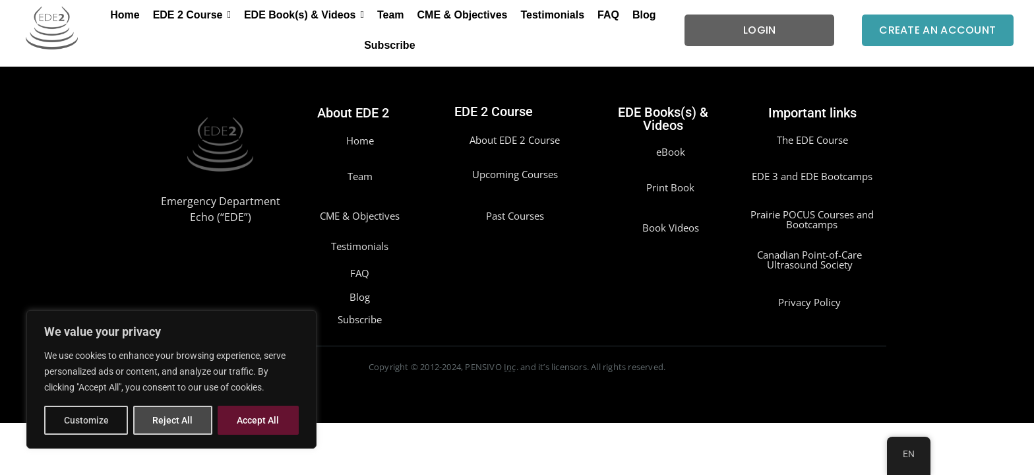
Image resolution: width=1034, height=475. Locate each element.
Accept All (258, 420)
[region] (171, 379)
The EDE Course (812, 139)
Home (360, 140)
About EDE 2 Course (515, 139)
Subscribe (360, 319)
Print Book (670, 187)
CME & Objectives (360, 215)
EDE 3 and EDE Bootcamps (812, 176)
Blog (360, 296)
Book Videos (670, 227)
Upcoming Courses (515, 174)
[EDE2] (52, 28)
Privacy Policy (809, 302)
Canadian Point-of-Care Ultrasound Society (809, 259)
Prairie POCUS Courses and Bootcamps (812, 219)
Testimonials (359, 246)
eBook (670, 151)
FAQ (359, 273)
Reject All (173, 420)
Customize (86, 420)
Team (360, 176)
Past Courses (515, 215)
